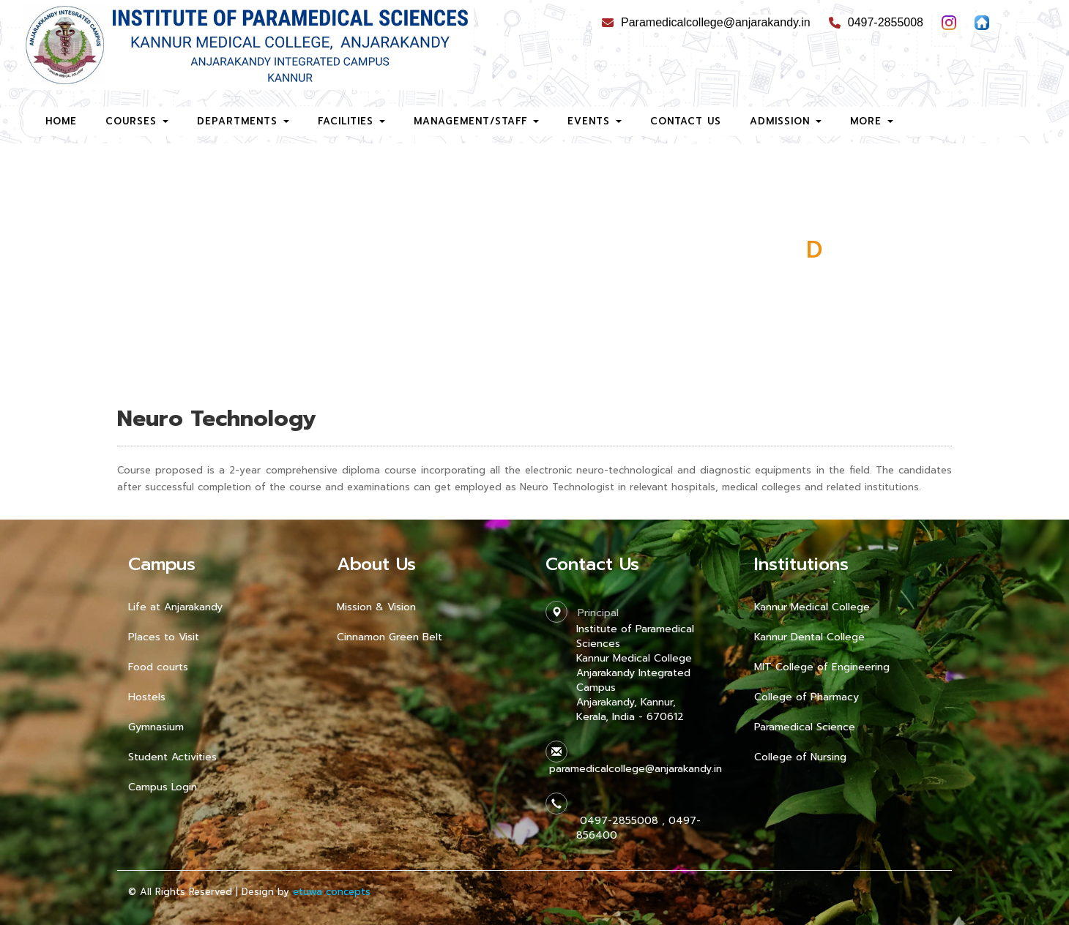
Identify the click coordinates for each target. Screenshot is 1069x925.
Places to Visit (163, 637)
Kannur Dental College (809, 637)
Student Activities (172, 757)
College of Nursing (800, 757)
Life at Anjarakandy (175, 607)
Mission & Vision (376, 607)
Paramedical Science (804, 727)
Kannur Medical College (812, 607)
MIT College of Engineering (822, 667)
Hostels (146, 697)
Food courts (158, 667)
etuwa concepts (331, 892)
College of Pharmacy (806, 697)
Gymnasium (156, 727)
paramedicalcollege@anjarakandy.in (633, 768)
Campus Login (162, 787)
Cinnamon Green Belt (389, 637)
